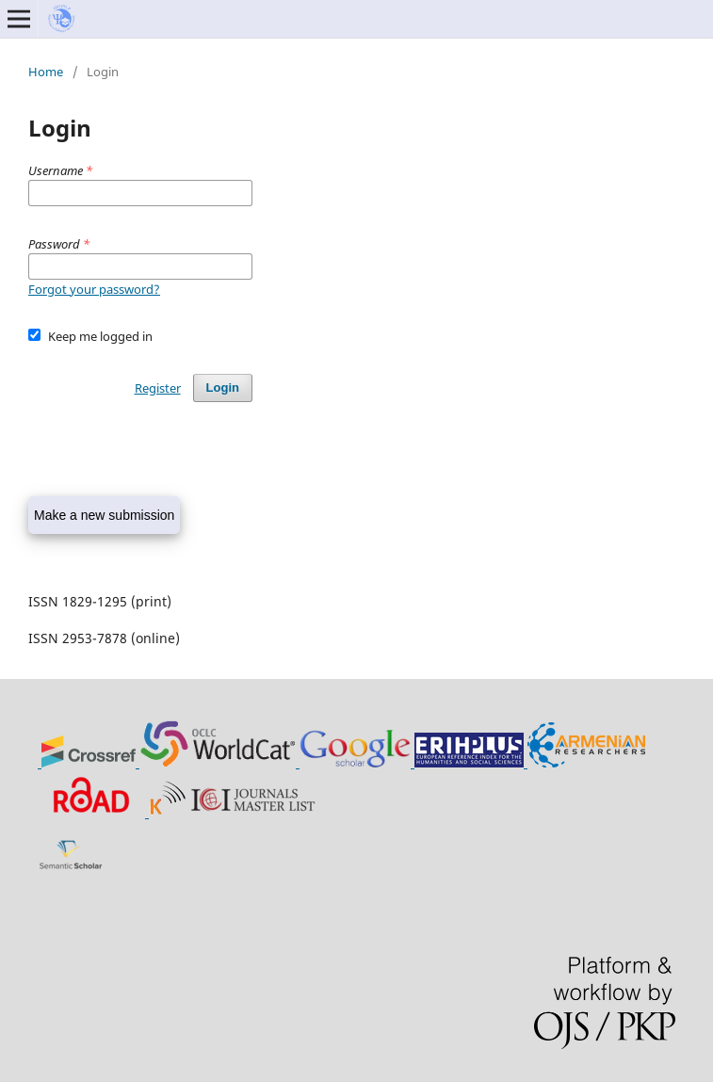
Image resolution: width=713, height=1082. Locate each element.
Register (158, 388)
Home (45, 71)
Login (222, 387)
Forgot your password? (94, 289)
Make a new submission (104, 515)
